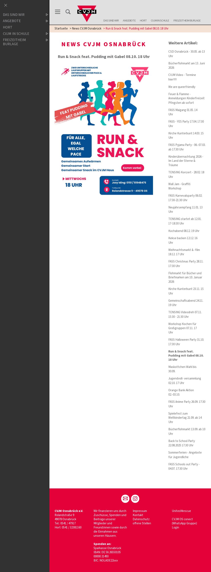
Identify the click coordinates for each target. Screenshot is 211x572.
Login (175, 527)
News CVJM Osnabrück (86, 28)
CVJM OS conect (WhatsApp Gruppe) (184, 521)
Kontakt (138, 515)
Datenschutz (141, 519)
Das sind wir (111, 20)
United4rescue (181, 511)
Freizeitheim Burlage (187, 20)
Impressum (140, 511)
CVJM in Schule (160, 20)
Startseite (61, 28)
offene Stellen (142, 523)
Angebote (129, 20)
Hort (143, 20)
